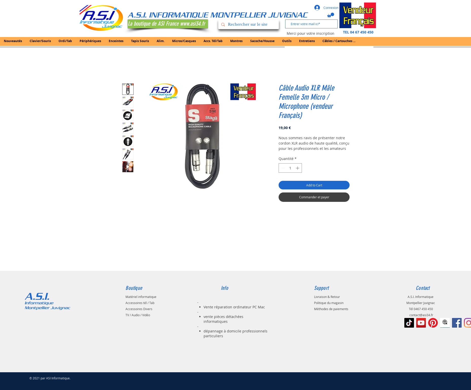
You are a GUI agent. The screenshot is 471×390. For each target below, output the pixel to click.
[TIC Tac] (409, 323)
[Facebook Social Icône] (457, 323)
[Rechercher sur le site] (248, 24)
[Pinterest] (433, 323)
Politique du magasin (328, 303)
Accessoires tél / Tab (139, 303)
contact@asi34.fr (421, 315)
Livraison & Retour (327, 297)
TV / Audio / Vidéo (137, 315)
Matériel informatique (140, 297)
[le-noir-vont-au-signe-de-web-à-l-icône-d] (445, 323)
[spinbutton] (290, 168)
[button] (330, 15)
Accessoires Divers (138, 309)
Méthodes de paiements (331, 309)
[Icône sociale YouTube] (421, 323)
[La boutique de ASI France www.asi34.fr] (168, 24)
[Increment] (298, 168)
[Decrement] (282, 168)
